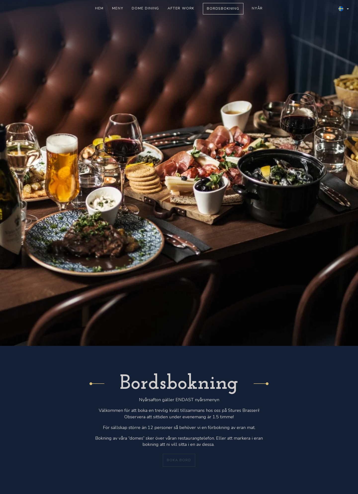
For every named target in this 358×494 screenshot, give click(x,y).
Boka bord (179, 460)
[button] (343, 9)
